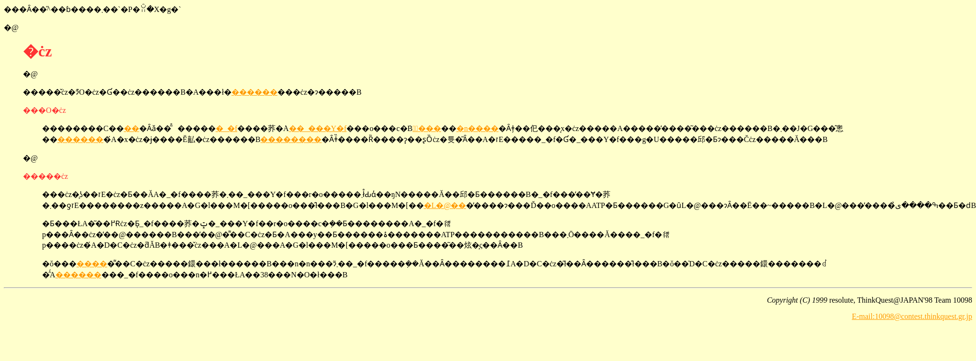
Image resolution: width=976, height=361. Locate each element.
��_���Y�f (318, 128)
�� (131, 128)
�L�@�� (445, 205)
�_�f (226, 128)
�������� (291, 139)
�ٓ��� (426, 128)
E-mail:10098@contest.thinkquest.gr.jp (912, 316)
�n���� (477, 128)
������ (254, 92)
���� (92, 264)
